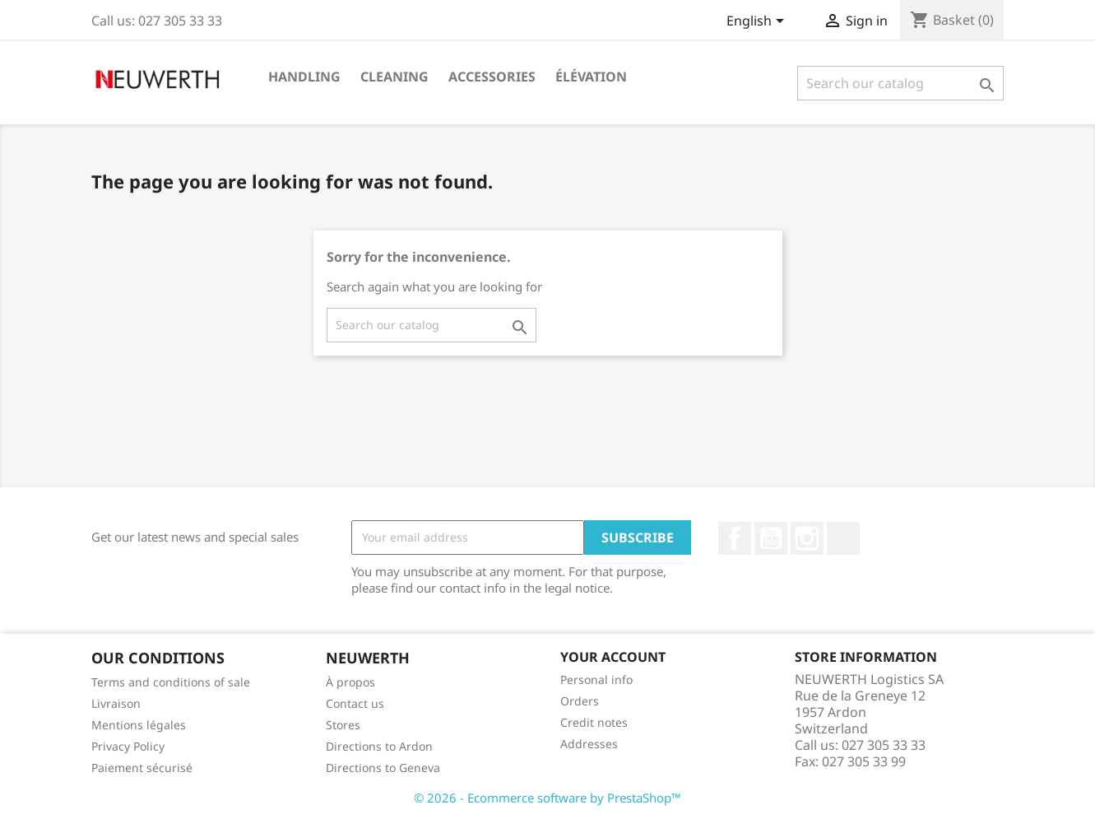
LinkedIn (843, 538)
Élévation (591, 76)
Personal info (596, 679)
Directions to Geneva (383, 767)
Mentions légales (138, 725)
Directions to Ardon (379, 746)
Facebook (734, 538)
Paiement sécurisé (142, 767)
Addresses (589, 744)
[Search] (900, 83)
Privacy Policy (128, 746)
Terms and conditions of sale (170, 682)
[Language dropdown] (758, 22)
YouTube (770, 538)
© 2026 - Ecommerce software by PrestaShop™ (547, 797)
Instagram (807, 538)
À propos (350, 682)
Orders (579, 701)
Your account (613, 657)
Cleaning (394, 76)
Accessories (492, 76)
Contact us (355, 703)
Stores (343, 725)
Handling (304, 76)
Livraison (116, 703)
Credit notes (594, 722)
